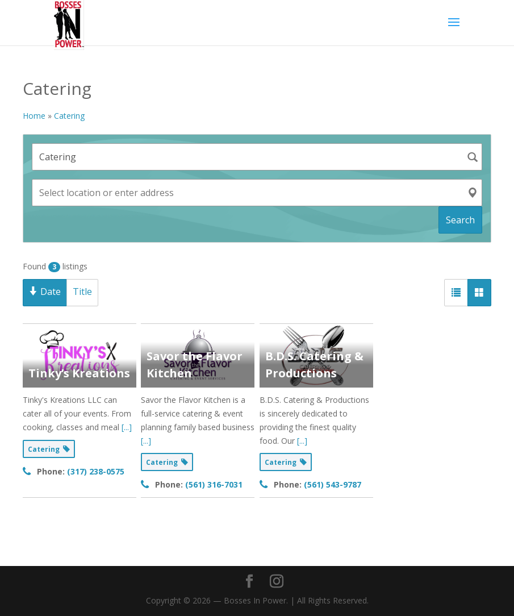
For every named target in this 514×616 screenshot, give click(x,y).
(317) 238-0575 (95, 471)
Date (45, 291)
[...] (127, 427)
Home (34, 115)
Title (82, 291)
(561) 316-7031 (214, 484)
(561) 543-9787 (332, 484)
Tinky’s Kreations (79, 373)
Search (460, 220)
